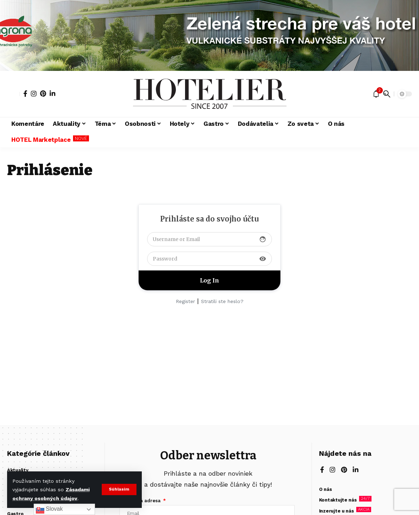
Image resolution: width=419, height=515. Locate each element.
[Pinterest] (43, 93)
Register (185, 301)
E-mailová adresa (140, 500)
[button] (118, 489)
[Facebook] (25, 93)
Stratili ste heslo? (222, 301)
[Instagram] (33, 93)
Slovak (49, 509)
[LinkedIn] (52, 93)
